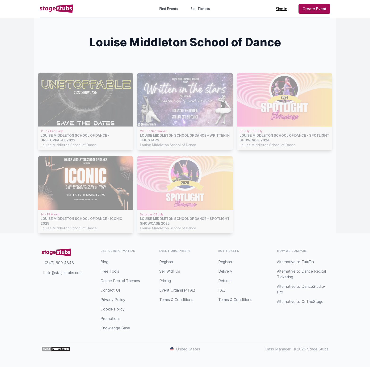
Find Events (168, 9)
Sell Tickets (202, 9)
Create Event (314, 8)
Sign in (281, 8)
